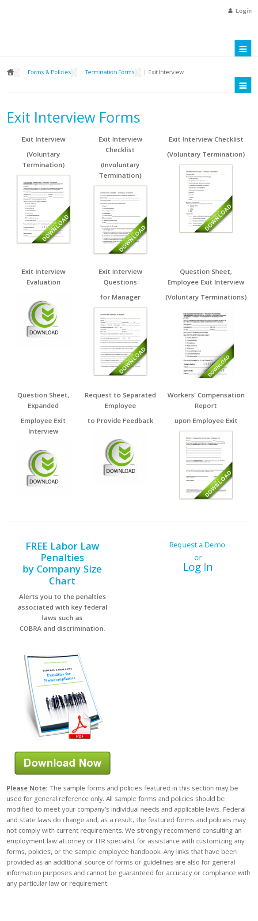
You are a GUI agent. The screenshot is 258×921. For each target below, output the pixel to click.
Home (10, 71)
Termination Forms (110, 72)
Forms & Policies (49, 72)
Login (244, 11)
